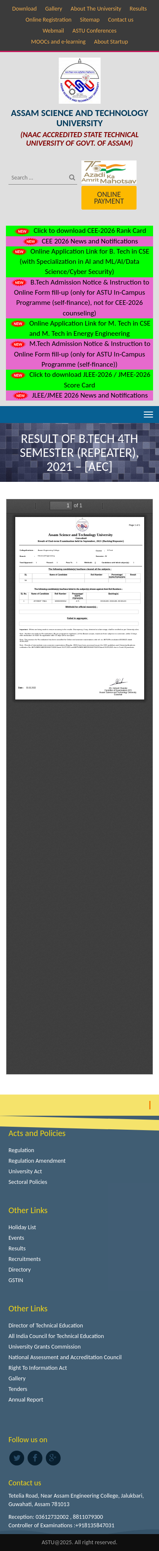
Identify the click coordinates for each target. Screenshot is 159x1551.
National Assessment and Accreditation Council (65, 1357)
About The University (96, 8)
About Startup (111, 41)
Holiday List (22, 1227)
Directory (19, 1269)
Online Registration (48, 19)
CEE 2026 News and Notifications (79, 241)
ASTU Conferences (95, 30)
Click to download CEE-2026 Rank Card (79, 230)
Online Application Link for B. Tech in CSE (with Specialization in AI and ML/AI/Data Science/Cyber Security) (79, 261)
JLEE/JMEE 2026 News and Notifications (79, 395)
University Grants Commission (44, 1346)
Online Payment (109, 198)
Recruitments (24, 1259)
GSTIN (15, 1280)
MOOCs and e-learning (58, 41)
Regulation (21, 1150)
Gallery (53, 8)
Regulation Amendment (37, 1160)
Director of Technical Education (45, 1325)
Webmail (53, 30)
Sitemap (90, 19)
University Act (25, 1171)
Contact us (121, 19)
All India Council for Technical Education (56, 1336)
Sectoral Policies (27, 1182)
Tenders (17, 1389)
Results (138, 8)
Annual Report (25, 1399)
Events (16, 1237)
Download (24, 8)
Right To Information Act (37, 1367)
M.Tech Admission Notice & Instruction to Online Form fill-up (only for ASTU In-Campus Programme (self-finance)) (79, 354)
